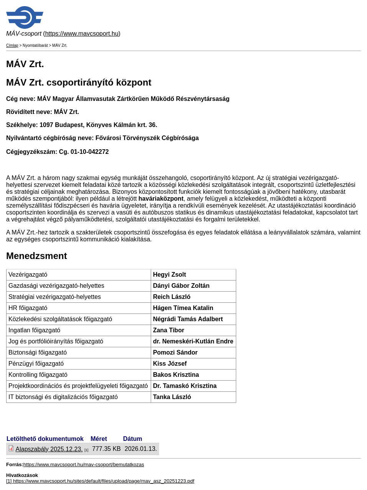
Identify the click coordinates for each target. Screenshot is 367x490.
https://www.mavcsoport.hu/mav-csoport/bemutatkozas (83, 464)
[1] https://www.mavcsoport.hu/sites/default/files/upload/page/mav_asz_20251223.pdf (100, 481)
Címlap (12, 45)
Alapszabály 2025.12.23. (49, 449)
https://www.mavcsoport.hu (81, 33)
